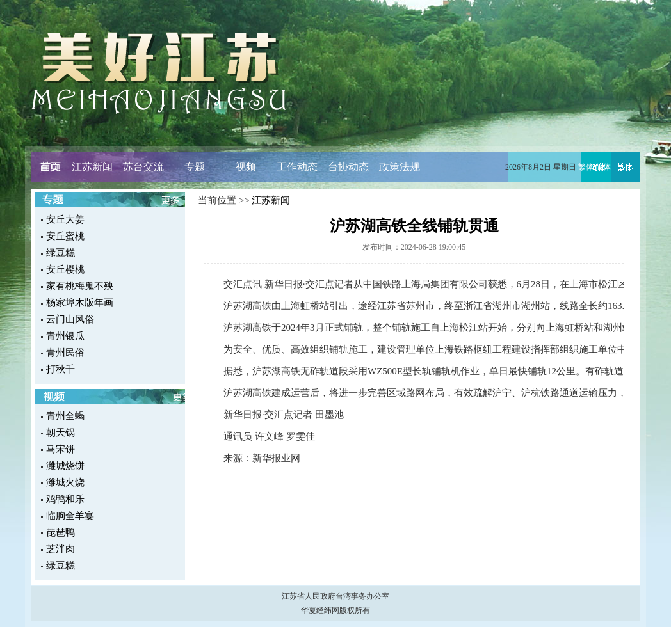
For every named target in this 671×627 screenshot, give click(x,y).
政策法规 (399, 166)
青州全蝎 (65, 416)
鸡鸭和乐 (65, 499)
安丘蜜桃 (65, 236)
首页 (49, 166)
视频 (246, 166)
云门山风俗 (70, 319)
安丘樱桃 (65, 269)
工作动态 (297, 166)
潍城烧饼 (65, 466)
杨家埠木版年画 (79, 303)
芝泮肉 (60, 549)
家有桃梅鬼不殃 (79, 286)
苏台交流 (143, 166)
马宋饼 (60, 449)
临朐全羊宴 (70, 516)
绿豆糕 (60, 253)
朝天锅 (60, 432)
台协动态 (348, 166)
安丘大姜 (65, 219)
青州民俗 (65, 352)
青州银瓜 (65, 336)
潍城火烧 (65, 482)
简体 (603, 167)
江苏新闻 (92, 166)
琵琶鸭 (60, 532)
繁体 (586, 167)
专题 (194, 166)
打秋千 (60, 369)
